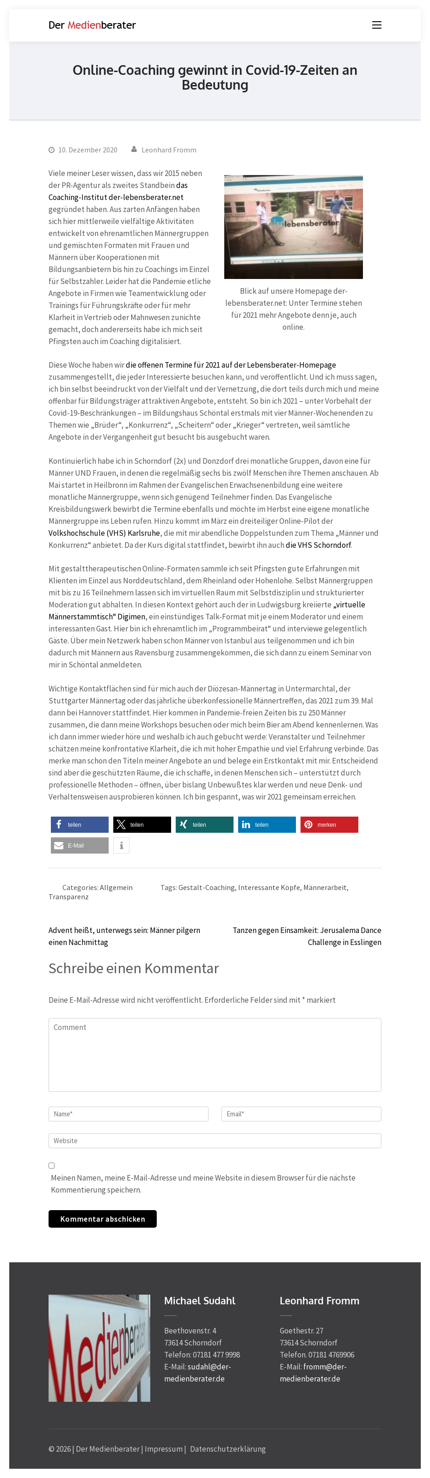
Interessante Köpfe (269, 887)
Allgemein (116, 887)
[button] (80, 825)
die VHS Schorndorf (318, 545)
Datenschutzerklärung (228, 1449)
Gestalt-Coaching (206, 887)
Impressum (164, 1449)
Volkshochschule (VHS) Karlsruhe (104, 533)
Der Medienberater (108, 1449)
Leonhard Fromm (169, 149)
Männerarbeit (325, 887)
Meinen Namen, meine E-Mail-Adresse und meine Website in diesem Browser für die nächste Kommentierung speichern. (203, 1184)
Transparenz (69, 896)
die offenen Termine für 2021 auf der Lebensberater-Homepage (231, 365)
